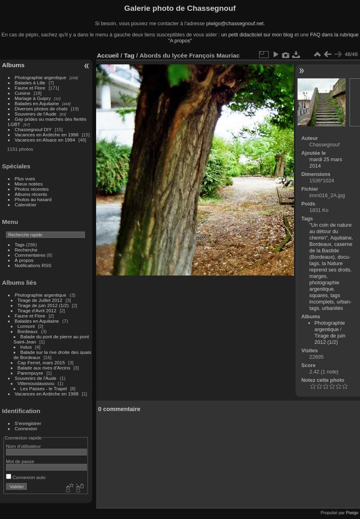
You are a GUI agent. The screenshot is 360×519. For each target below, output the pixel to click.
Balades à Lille (30, 82)
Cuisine (22, 93)
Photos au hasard (33, 199)
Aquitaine (341, 238)
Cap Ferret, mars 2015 (41, 362)
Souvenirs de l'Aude (35, 113)
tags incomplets (325, 298)
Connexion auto (26, 477)
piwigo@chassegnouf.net (234, 23)
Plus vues (25, 178)
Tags (20, 244)
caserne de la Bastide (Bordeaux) (331, 250)
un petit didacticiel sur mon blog (257, 35)
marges (318, 276)
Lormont (26, 326)
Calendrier (25, 204)
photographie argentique (325, 285)
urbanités (332, 308)
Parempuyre (30, 372)
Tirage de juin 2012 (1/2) (43, 305)
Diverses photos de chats (41, 108)
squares (319, 295)
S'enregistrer (28, 423)
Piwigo (352, 512)
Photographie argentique (40, 77)
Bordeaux (28, 331)
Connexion (26, 428)
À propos (24, 260)
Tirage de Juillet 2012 (40, 300)
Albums (13, 65)
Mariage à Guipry (33, 98)
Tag (129, 55)
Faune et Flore (30, 87)
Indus (26, 346)
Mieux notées (29, 183)
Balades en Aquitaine (37, 103)
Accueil (108, 55)
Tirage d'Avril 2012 (37, 310)
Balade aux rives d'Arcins (44, 367)
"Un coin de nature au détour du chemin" (331, 231)
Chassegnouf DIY (33, 129)
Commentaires (30, 255)
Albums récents (31, 194)
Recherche (26, 249)
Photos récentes (32, 189)
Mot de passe (20, 461)
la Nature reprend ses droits (330, 266)
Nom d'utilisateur (23, 446)
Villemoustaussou (36, 383)
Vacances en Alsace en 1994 (45, 139)
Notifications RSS (33, 265)
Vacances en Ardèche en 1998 (46, 134)
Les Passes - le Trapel (43, 388)
